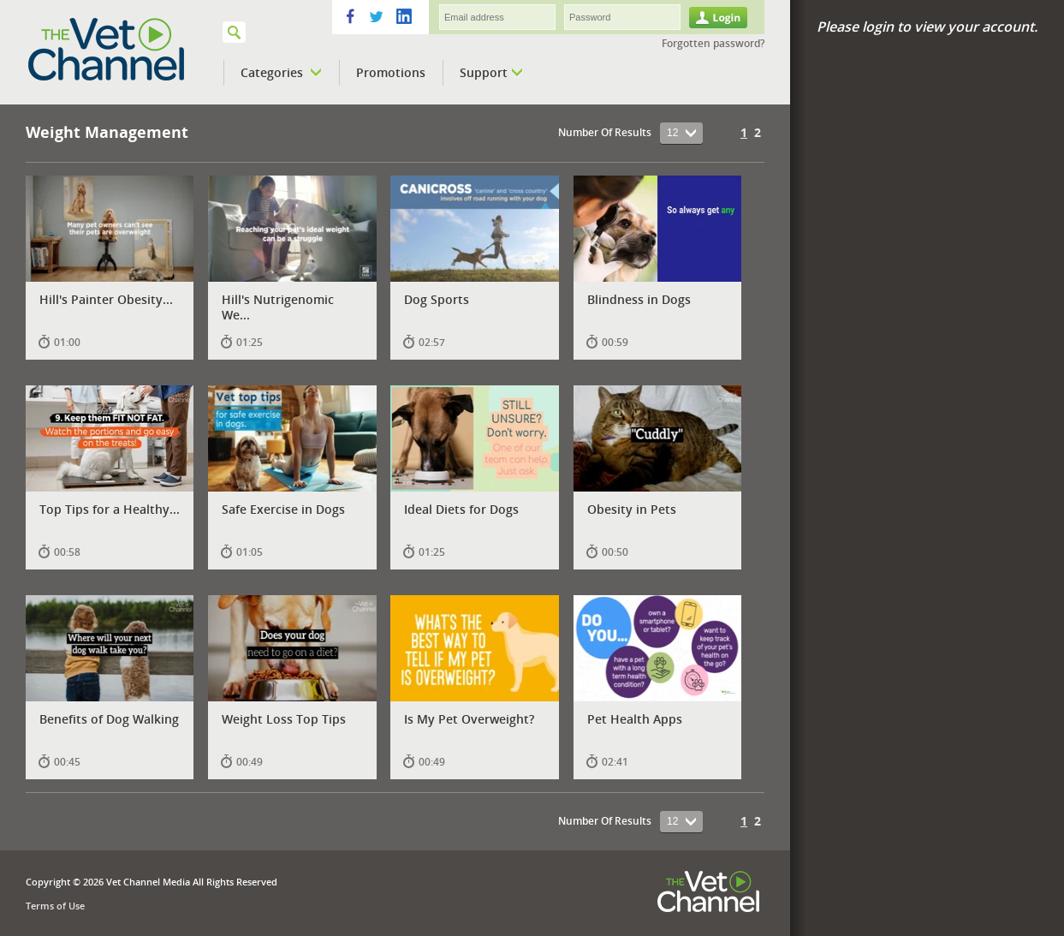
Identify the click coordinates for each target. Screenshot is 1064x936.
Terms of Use (55, 905)
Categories (281, 73)
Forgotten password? (713, 43)
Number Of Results (604, 132)
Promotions (390, 72)
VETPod (129, 49)
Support (491, 73)
